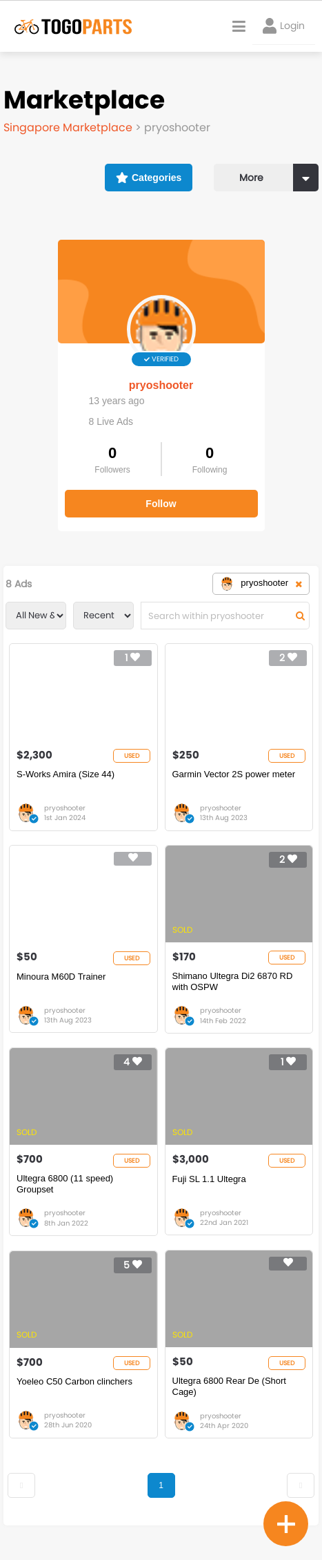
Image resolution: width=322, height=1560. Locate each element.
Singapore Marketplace (69, 127)
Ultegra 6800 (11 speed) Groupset (65, 1184)
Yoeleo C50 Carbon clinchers (74, 1381)
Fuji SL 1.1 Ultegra (209, 1179)
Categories (149, 177)
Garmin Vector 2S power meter (233, 774)
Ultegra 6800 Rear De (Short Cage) (229, 1386)
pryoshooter (161, 385)
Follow (160, 503)
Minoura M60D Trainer (61, 976)
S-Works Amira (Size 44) (65, 774)
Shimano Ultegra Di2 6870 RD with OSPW (232, 981)
